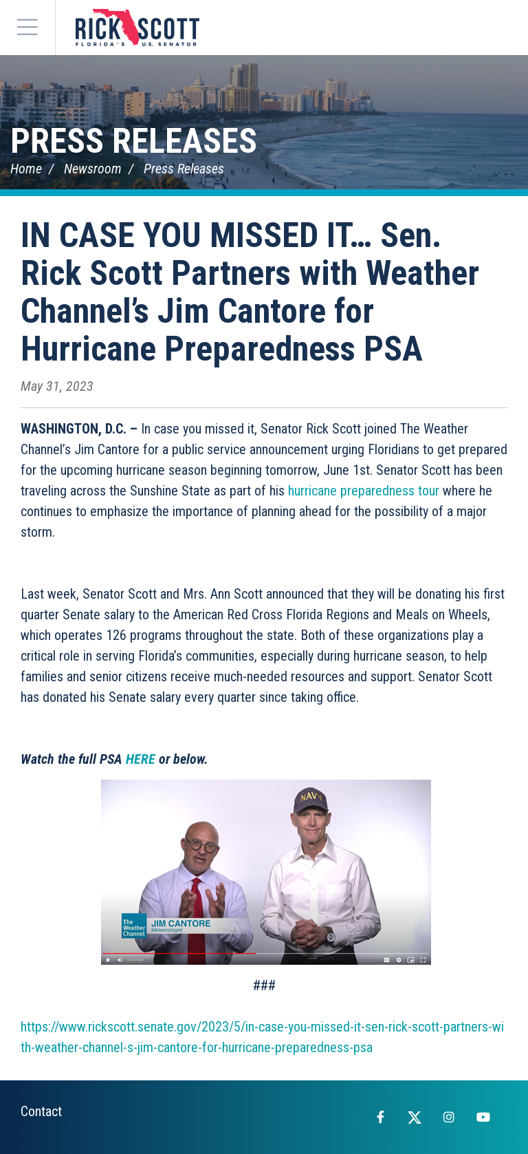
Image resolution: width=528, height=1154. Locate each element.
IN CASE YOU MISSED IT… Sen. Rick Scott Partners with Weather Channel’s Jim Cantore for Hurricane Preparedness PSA (250, 292)
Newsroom (93, 168)
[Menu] (27, 27)
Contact (41, 1111)
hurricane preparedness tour (363, 490)
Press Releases (133, 141)
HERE (140, 759)
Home (26, 168)
